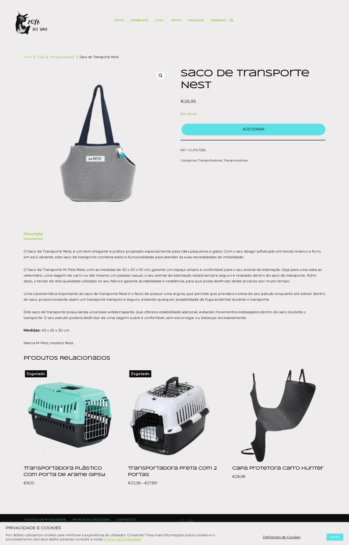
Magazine (196, 20)
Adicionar (253, 130)
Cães (41, 57)
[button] (164, 20)
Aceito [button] (335, 537)
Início (118, 20)
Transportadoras (62, 57)
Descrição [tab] (33, 234)
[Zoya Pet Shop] (31, 23)
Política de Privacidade (122, 539)
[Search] (232, 20)
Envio (176, 20)
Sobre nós (139, 20)
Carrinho (219, 20)
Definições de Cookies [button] (281, 537)
